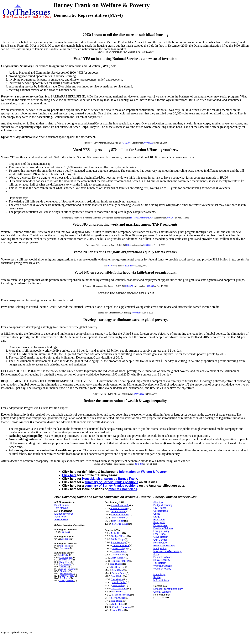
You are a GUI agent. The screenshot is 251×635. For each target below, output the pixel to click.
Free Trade (159, 534)
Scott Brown (61, 519)
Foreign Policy (161, 531)
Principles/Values (162, 557)
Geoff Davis (117, 566)
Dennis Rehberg (67, 569)
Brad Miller (118, 585)
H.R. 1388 (126, 143)
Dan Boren (117, 600)
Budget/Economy (162, 505)
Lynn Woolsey (118, 542)
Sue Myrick (117, 579)
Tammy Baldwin (66, 580)
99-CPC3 (139, 464)
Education (159, 519)
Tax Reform (159, 562)
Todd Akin (64, 566)
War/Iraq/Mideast (162, 565)
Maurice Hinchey (121, 594)
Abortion (158, 502)
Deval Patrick (61, 505)
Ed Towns (117, 591)
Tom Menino (61, 507)
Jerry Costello (118, 557)
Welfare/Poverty (162, 568)
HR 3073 (129, 286)
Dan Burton (116, 563)
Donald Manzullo (120, 505)
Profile (156, 577)
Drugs (156, 516)
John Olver (117, 570)
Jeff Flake (64, 555)
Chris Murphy (66, 557)
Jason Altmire (118, 517)
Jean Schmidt (118, 511)
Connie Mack (66, 560)
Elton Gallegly (119, 548)
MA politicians (161, 580)
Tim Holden (118, 520)
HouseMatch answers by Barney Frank (109, 478)
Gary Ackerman (119, 588)
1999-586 (150, 286)
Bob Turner (65, 578)
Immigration (159, 548)
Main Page (159, 574)
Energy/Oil (159, 522)
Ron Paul (65, 532)
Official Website (162, 591)
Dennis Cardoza (120, 545)
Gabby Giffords (119, 536)
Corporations (160, 510)
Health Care (160, 542)
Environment (160, 525)
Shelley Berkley (67, 576)
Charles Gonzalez (121, 607)
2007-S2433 (138, 394)
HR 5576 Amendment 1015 (142, 218)
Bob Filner (65, 539)
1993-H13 (135, 313)
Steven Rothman (118, 508)
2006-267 (170, 218)
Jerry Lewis (118, 554)
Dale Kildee (117, 576)
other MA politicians (122, 489)
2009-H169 (148, 143)
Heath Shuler (119, 582)
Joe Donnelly (65, 564)
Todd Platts (117, 603)
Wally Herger (118, 539)
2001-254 (129, 266)
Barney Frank (119, 573)
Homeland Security (164, 545)
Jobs (156, 554)
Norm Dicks (118, 610)
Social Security (161, 560)
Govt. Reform (160, 536)
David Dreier (119, 551)
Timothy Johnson (120, 560)
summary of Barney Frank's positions (111, 482)
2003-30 (147, 245)
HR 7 (109, 266)
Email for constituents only (168, 588)
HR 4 (128, 245)
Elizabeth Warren (63, 513)
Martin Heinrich (67, 573)
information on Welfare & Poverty (143, 471)
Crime (156, 513)
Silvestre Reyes (120, 523)
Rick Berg (64, 571)
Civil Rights (159, 507)
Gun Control (160, 539)
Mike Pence (64, 546)
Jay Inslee (65, 548)
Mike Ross (116, 533)
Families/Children (163, 528)
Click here (69, 475)
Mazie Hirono (65, 562)
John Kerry (60, 516)
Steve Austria (118, 597)
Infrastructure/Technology (167, 551)
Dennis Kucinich (120, 514)
